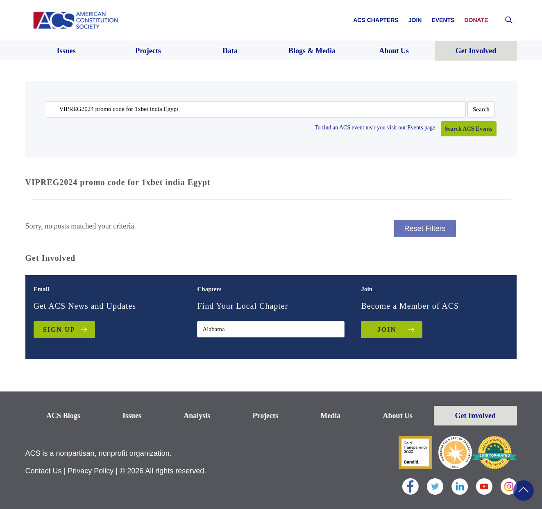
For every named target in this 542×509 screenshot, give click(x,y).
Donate (476, 20)
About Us (398, 416)
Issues (131, 416)
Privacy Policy (90, 471)
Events (442, 20)
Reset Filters (425, 228)
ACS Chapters (375, 20)
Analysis (197, 416)
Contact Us (43, 471)
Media (330, 416)
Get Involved (475, 416)
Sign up (59, 329)
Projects (265, 416)
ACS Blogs (63, 416)
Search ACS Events (468, 129)
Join (415, 20)
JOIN (386, 329)
